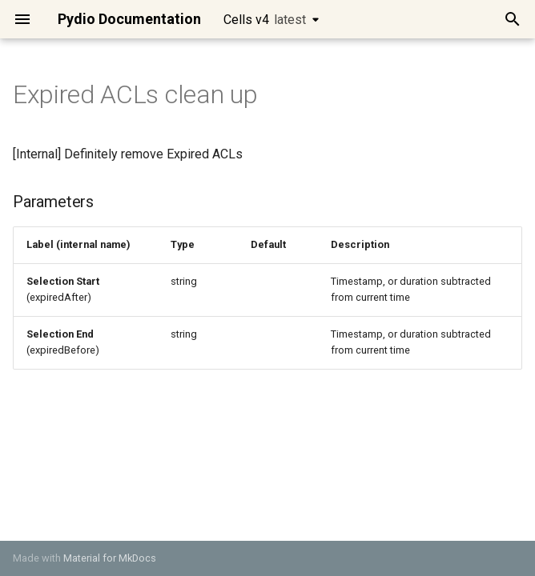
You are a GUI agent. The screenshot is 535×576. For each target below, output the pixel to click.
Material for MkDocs (109, 558)
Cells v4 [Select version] (264, 19)
